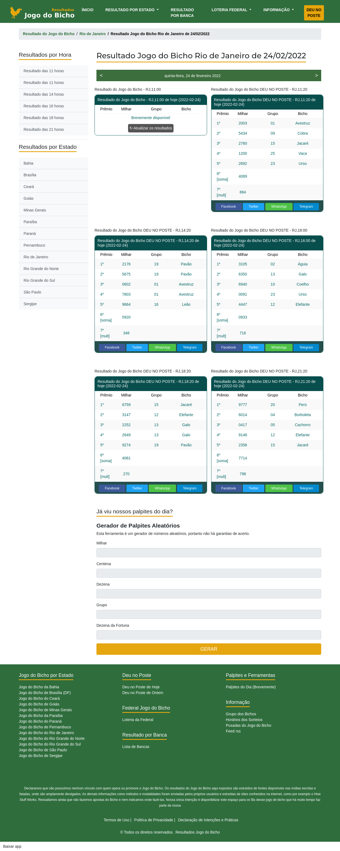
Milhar (101, 543)
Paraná (30, 233)
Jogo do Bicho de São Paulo (43, 750)
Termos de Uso (116, 820)
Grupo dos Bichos (241, 714)
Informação (277, 10)
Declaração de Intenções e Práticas (208, 820)
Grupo (101, 605)
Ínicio (88, 9)
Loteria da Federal (137, 719)
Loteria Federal (230, 10)
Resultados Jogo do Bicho (197, 832)
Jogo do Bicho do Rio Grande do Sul (50, 744)
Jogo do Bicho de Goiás (39, 704)
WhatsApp (279, 206)
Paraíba (30, 222)
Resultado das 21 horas (44, 129)
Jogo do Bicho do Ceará (39, 698)
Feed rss (233, 731)
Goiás (29, 198)
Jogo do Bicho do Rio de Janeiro (46, 733)
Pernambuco (34, 245)
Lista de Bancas (136, 746)
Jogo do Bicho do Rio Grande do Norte (51, 738)
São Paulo (32, 292)
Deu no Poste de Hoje (141, 687)
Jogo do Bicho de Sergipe (40, 755)
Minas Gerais (35, 210)
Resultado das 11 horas (44, 71)
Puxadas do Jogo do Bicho (248, 725)
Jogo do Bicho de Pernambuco (45, 727)
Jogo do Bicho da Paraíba (41, 715)
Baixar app (12, 846)
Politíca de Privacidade (153, 820)
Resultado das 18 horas (44, 118)
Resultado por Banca (182, 13)
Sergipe (30, 304)
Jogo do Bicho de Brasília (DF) (45, 693)
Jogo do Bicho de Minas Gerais (45, 710)
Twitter (254, 206)
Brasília (30, 175)
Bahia (29, 163)
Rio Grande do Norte (41, 268)
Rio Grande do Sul (39, 280)
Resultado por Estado (130, 10)
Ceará (29, 186)
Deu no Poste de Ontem (142, 693)
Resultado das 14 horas (44, 94)
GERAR (208, 649)
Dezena (103, 584)
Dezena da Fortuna (112, 625)
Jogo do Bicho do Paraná (40, 721)
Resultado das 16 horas (44, 106)
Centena (103, 564)
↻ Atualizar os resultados (150, 128)
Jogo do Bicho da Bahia (39, 687)
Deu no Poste (313, 13)
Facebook (228, 206)
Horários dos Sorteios (244, 719)
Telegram (306, 206)
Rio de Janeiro (36, 257)
